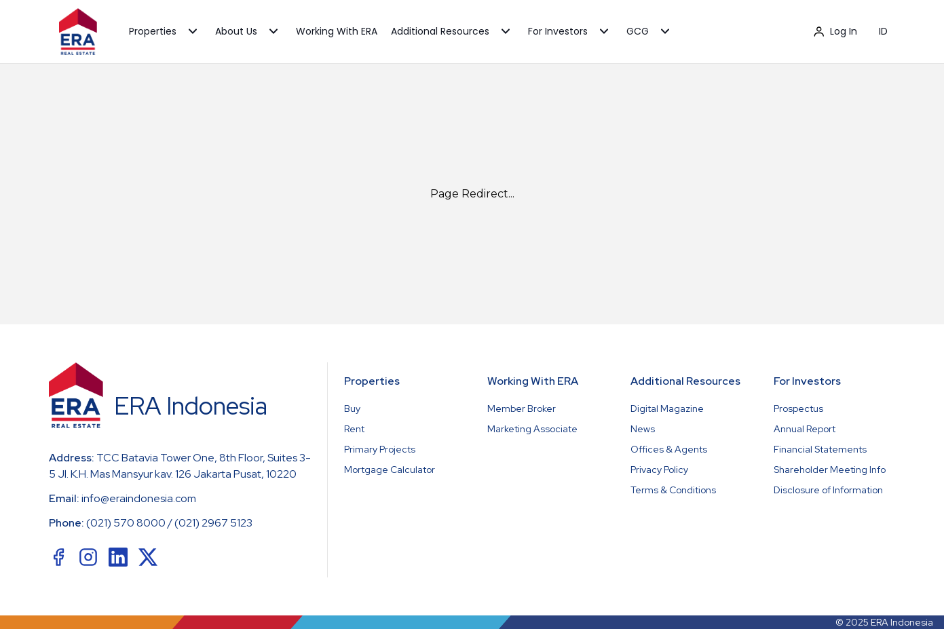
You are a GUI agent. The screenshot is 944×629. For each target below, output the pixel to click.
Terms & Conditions (673, 490)
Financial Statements (820, 449)
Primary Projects (379, 449)
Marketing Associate (532, 429)
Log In (835, 31)
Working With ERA (336, 31)
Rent (354, 429)
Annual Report (804, 429)
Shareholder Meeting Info (830, 469)
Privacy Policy (659, 469)
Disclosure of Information (828, 490)
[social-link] (58, 557)
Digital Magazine (667, 408)
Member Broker (521, 408)
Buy (352, 408)
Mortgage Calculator (389, 469)
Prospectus (798, 408)
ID (883, 31)
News (642, 429)
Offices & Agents (668, 449)
